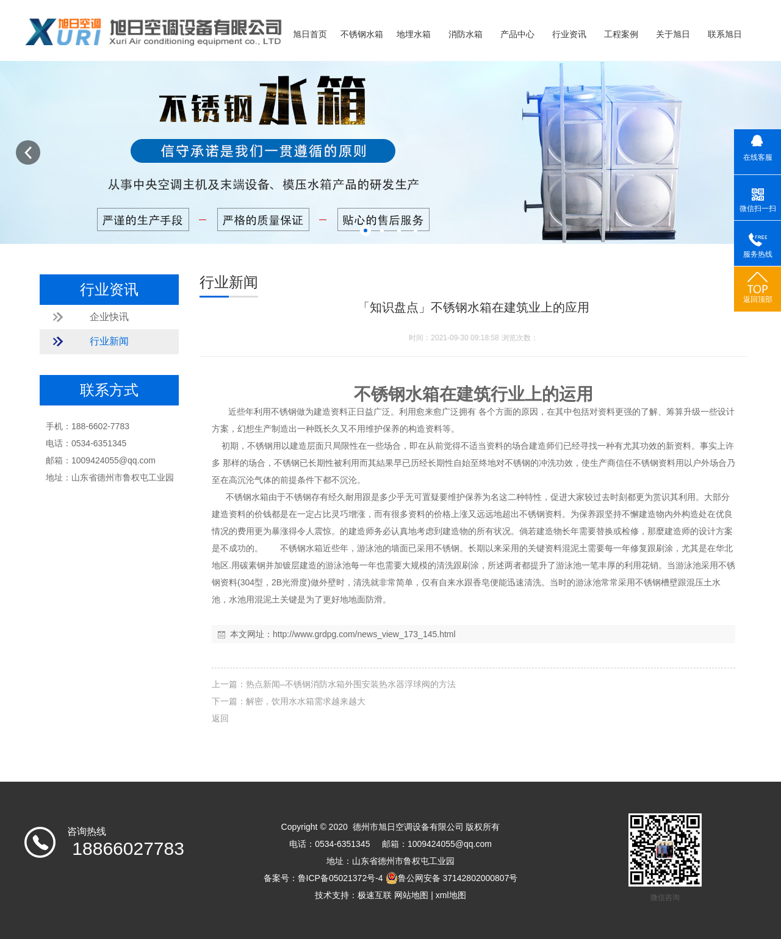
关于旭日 (673, 34)
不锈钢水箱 (361, 34)
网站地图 (411, 895)
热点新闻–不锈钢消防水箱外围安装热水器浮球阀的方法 (351, 684)
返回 (220, 718)
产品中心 (517, 34)
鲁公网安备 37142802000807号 (452, 878)
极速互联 (375, 895)
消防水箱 (465, 34)
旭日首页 (310, 34)
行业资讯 (569, 34)
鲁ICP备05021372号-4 (340, 878)
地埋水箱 (414, 34)
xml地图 (451, 895)
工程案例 (621, 34)
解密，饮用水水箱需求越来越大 (305, 701)
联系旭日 (725, 34)
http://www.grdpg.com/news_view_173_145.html (364, 634)
